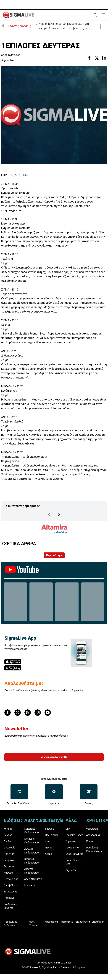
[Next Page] (59, 514)
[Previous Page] (49, 514)
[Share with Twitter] (96, 57)
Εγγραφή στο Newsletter (54, 757)
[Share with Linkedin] (104, 57)
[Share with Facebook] (89, 57)
